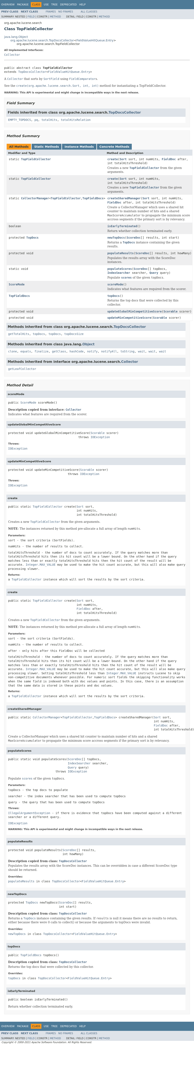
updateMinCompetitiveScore (129, 317)
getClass (59, 351)
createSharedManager (124, 198)
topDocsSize (74, 334)
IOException (100, 437)
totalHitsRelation (76, 119)
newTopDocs (116, 237)
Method (55, 16)
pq (36, 119)
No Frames (65, 11)
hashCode (76, 351)
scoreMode (115, 284)
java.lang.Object (16, 36)
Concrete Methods (114, 146)
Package (23, 4)
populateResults (120, 253)
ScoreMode (17, 284)
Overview (8, 4)
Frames (51, 11)
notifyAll (109, 351)
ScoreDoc (134, 237)
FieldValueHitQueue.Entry (94, 40)
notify (92, 351)
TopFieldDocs (92, 198)
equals (25, 351)
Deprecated (68, 4)
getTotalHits (18, 334)
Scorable (170, 311)
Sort (123, 159)
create (112, 159)
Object (88, 344)
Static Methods (46, 146)
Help (82, 4)
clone (12, 351)
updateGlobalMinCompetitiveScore (134, 311)
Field (31, 16)
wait (141, 351)
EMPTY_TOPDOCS (19, 119)
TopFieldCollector (36, 159)
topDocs (113, 296)
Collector (12, 54)
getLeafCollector (22, 369)
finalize (41, 351)
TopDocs (32, 237)
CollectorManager (35, 198)
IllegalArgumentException (29, 813)
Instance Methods (79, 146)
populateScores (119, 268)
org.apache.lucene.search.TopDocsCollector (42, 40)
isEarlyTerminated (122, 226)
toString (127, 351)
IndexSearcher (118, 272)
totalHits (49, 119)
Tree (54, 4)
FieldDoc (169, 159)
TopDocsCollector (32, 71)
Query (153, 272)
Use (46, 4)
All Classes (89, 11)
